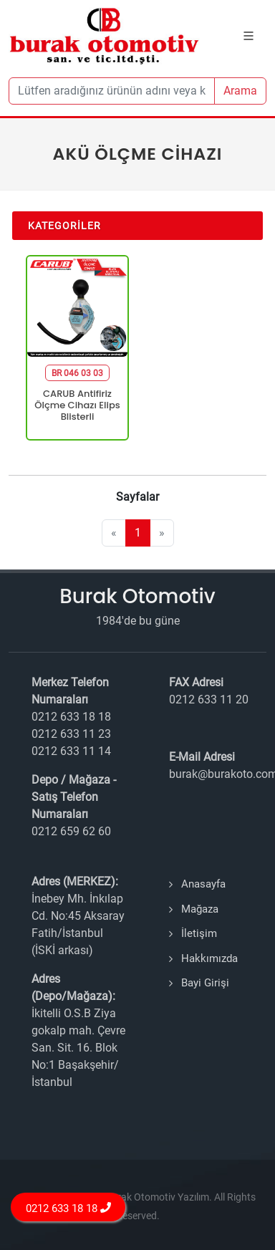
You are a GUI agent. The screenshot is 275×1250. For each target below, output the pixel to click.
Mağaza (199, 909)
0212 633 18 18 (68, 1208)
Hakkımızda (209, 958)
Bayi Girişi (205, 982)
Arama (240, 90)
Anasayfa (203, 884)
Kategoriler (64, 225)
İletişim (199, 933)
